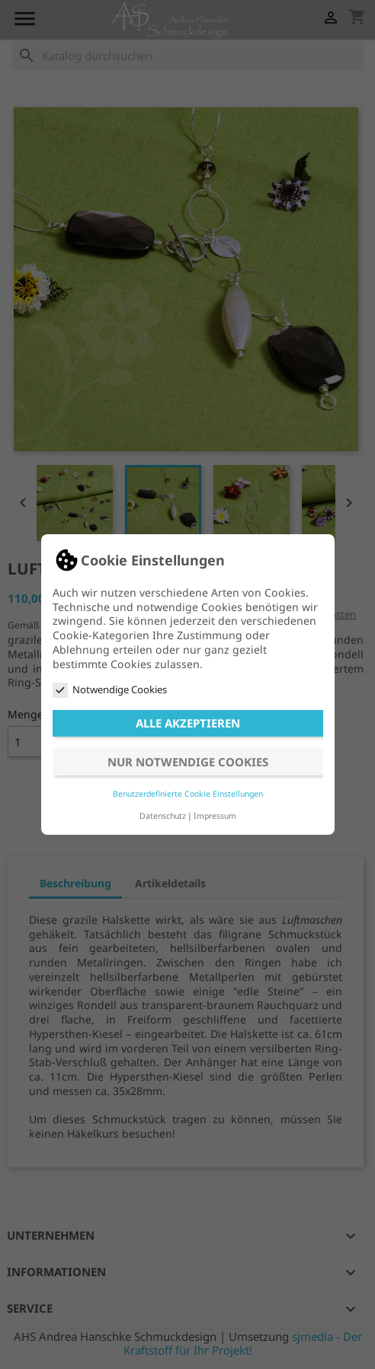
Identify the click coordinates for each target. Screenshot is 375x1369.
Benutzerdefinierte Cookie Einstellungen (188, 793)
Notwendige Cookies (110, 690)
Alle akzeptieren (188, 723)
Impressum (215, 815)
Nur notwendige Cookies (187, 761)
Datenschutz (162, 815)
